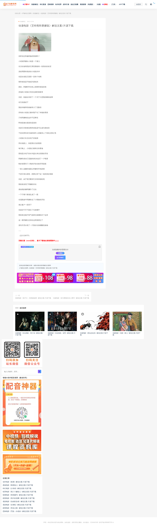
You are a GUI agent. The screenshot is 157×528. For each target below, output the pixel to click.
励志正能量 (74, 4)
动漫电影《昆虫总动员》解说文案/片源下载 (94, 334)
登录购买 (60, 257)
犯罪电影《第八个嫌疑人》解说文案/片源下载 (19, 492)
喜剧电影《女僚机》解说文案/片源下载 (17, 505)
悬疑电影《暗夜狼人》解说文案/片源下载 (18, 485)
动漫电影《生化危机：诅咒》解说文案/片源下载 (62, 334)
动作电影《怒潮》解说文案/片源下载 (16, 482)
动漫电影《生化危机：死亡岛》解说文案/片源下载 (29, 334)
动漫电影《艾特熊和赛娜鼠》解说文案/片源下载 (43, 268)
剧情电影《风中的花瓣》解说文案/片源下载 (19, 498)
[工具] (113, 4)
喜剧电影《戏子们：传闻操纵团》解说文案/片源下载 (33, 298)
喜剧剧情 (83, 4)
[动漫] (99, 4)
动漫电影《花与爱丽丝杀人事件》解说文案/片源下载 (71, 298)
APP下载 (122, 4)
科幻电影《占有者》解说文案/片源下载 (17, 488)
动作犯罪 (58, 4)
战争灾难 (66, 4)
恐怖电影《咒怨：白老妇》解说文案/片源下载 (19, 511)
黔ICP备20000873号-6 (106, 522)
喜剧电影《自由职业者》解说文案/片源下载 (19, 501)
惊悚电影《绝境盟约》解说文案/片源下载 (18, 495)
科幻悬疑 (43, 4)
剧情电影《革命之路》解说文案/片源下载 (18, 508)
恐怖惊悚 (51, 4)
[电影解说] (34, 4)
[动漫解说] (36, 13)
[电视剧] (90, 4)
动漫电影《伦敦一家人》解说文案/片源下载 (126, 334)
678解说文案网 (26, 13)
